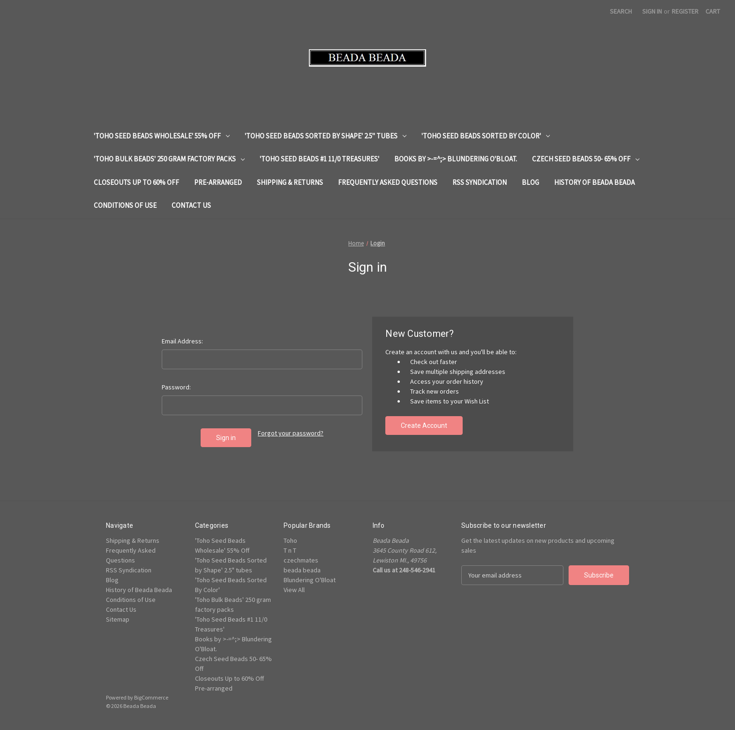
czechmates (301, 560)
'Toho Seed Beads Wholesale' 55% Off (162, 135)
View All (294, 590)
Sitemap (117, 619)
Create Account (424, 425)
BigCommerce (151, 697)
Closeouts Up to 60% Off (136, 182)
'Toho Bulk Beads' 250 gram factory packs (169, 158)
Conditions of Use (125, 205)
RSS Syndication (479, 182)
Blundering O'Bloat (310, 580)
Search (621, 11)
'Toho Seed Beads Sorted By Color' (485, 135)
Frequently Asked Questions (387, 182)
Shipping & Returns (290, 182)
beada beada (302, 570)
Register (685, 11)
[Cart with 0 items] (712, 11)
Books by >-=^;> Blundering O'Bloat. (455, 158)
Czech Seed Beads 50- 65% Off (585, 158)
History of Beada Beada (594, 182)
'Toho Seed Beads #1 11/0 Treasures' (319, 158)
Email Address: (182, 341)
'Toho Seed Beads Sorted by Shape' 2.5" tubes (325, 135)
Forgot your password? (290, 433)
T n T (290, 550)
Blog (530, 182)
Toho (290, 540)
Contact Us (191, 205)
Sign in (652, 11)
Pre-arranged (218, 182)
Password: (176, 387)
